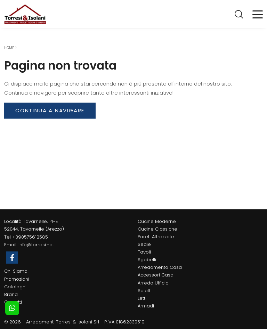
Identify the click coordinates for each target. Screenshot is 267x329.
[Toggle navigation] (257, 13)
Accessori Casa (155, 275)
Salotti (145, 290)
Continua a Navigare (49, 110)
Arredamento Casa (160, 267)
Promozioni (16, 279)
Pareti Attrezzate (156, 236)
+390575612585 (30, 237)
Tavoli (144, 252)
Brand (11, 294)
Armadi (146, 306)
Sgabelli (147, 259)
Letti (142, 298)
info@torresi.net (36, 244)
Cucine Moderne (157, 221)
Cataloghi (15, 286)
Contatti (13, 302)
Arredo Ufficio (153, 283)
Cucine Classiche (157, 229)
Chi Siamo (15, 271)
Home (9, 47)
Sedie (144, 244)
